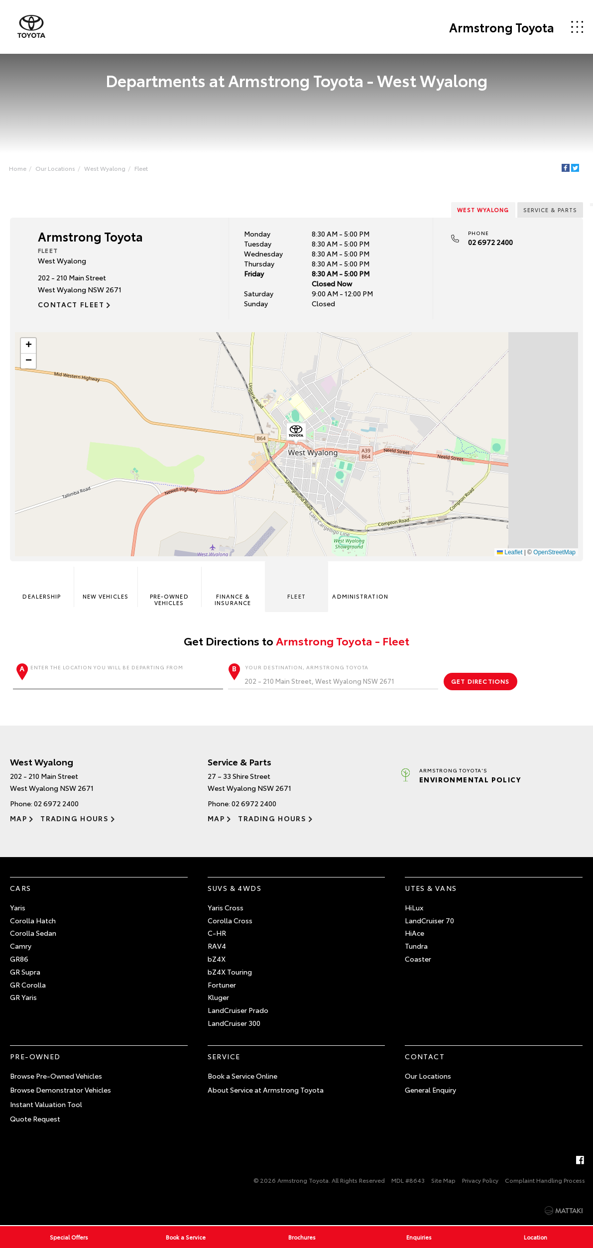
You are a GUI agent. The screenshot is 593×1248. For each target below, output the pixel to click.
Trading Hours (74, 818)
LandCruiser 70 (429, 920)
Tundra (416, 946)
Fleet (141, 168)
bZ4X (217, 959)
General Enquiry (430, 1090)
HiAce (414, 933)
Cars (20, 888)
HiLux (414, 907)
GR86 (19, 959)
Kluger (218, 997)
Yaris (17, 907)
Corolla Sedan (33, 933)
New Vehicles (105, 584)
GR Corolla (28, 985)
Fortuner (222, 985)
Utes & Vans (431, 888)
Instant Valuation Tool (46, 1104)
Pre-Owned (35, 1056)
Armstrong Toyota (501, 27)
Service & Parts (550, 210)
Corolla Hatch (33, 920)
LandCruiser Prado (238, 1010)
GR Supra (25, 972)
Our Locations (55, 168)
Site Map (443, 1180)
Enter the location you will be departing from (118, 676)
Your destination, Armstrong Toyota (333, 676)
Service (224, 1056)
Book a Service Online (242, 1076)
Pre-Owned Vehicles (169, 587)
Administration (360, 584)
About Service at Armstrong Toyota (266, 1090)
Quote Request (35, 1118)
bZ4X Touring (230, 972)
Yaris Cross (225, 907)
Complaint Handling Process (545, 1180)
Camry (20, 946)
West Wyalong (104, 168)
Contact (425, 1056)
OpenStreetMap (554, 552)
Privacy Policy (480, 1180)
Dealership (41, 584)
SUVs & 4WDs (234, 888)
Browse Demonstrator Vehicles (60, 1090)
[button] (296, 433)
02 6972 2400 (490, 242)
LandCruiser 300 (234, 1023)
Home (17, 168)
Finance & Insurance (233, 587)
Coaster (418, 959)
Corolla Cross (230, 920)
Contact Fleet (71, 304)
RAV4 (217, 946)
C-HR (217, 933)
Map (18, 818)
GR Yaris (23, 997)
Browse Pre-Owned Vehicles (56, 1076)
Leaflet (509, 552)
